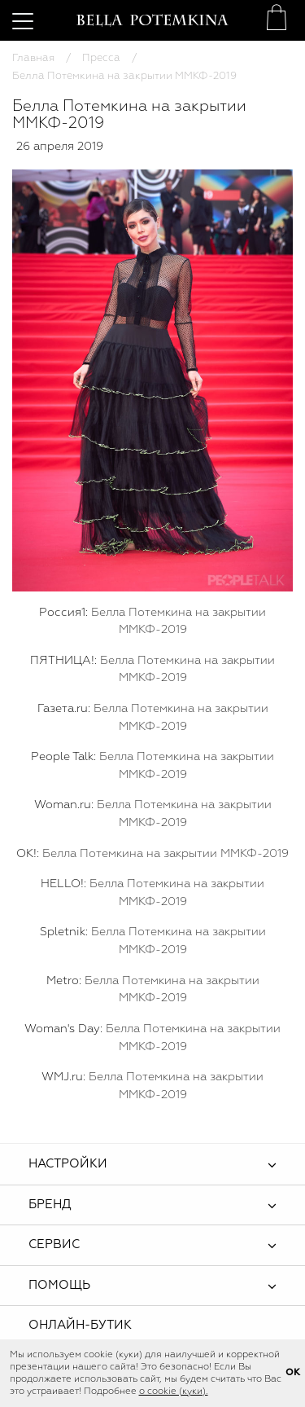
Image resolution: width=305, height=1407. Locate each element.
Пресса (101, 58)
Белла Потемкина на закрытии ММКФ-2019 (165, 854)
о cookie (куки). (173, 1391)
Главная (33, 58)
